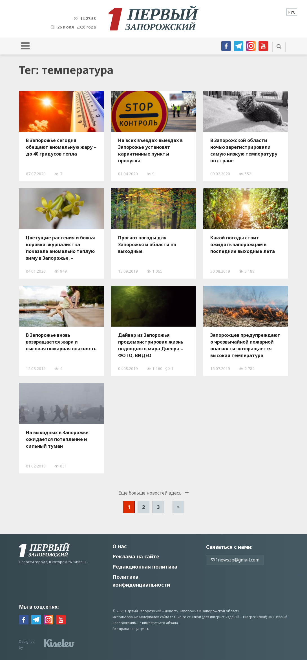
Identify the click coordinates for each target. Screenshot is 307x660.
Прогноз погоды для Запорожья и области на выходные (147, 244)
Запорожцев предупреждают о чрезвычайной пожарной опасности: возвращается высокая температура (245, 345)
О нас (119, 546)
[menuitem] (291, 12)
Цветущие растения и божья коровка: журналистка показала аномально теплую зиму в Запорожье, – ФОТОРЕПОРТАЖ (60, 248)
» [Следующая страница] (178, 507)
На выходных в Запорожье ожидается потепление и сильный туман (57, 439)
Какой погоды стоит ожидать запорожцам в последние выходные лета (242, 244)
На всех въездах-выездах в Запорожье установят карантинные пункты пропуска (150, 150)
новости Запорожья (181, 611)
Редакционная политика (144, 566)
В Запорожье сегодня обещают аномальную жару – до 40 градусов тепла (61, 147)
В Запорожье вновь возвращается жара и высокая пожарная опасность (61, 342)
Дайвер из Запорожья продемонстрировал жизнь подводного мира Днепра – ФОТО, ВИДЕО (150, 345)
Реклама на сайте (135, 556)
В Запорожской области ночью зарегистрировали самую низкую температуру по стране (243, 150)
